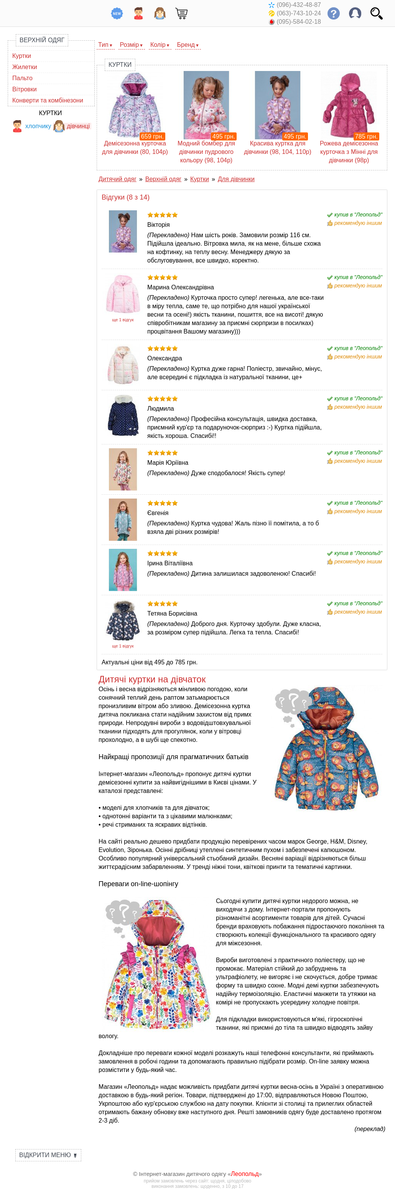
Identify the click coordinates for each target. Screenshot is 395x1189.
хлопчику (31, 126)
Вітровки (24, 89)
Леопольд (245, 1174)
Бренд (185, 44)
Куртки (21, 56)
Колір (158, 44)
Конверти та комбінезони (47, 100)
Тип (103, 44)
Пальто (22, 78)
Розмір (129, 44)
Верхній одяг (42, 40)
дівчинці (71, 126)
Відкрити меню (48, 1155)
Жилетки (24, 67)
